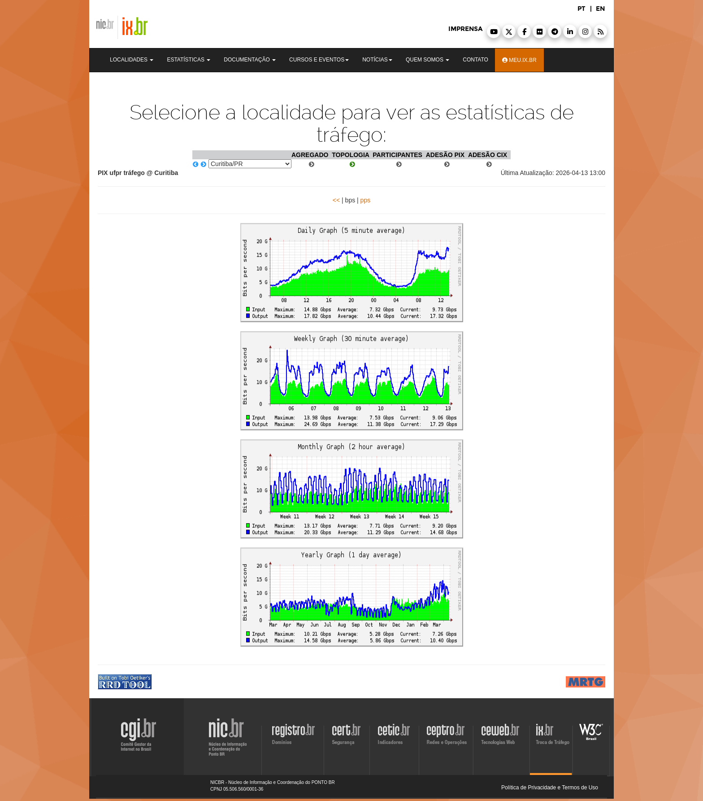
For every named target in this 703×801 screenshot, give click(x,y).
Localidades (131, 60)
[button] (493, 31)
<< (336, 200)
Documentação (250, 60)
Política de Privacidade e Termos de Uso (549, 787)
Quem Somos (427, 60)
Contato (475, 60)
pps (365, 200)
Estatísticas (188, 60)
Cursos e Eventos (319, 60)
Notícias (377, 60)
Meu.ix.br (519, 60)
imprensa (465, 29)
